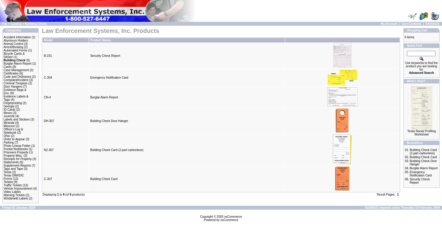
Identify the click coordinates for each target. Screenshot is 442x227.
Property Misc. (13, 155)
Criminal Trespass (16, 83)
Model (48, 40)
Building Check (36, 23)
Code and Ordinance (17, 76)
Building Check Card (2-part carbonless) (117, 150)
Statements (11, 162)
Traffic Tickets (13, 185)
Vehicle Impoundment (18, 188)
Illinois (8, 113)
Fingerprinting (13, 103)
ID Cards (9, 109)
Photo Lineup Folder (17, 145)
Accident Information (17, 37)
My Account (389, 23)
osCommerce (233, 216)
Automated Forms (15, 50)
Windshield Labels (16, 198)
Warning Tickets (14, 195)
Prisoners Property (16, 152)
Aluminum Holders (16, 40)
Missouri (9, 126)
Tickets (8, 182)
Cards (8, 66)
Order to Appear (14, 139)
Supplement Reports (17, 165)
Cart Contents (411, 23)
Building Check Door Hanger (109, 121)
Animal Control (13, 43)
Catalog (16, 23)
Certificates (11, 73)
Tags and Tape (13, 168)
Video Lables (12, 192)
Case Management (16, 70)
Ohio (7, 136)
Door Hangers (13, 86)
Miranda (9, 122)
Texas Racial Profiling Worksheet (421, 133)
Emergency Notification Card (109, 77)
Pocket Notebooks (16, 149)
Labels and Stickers (17, 119)
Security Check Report (105, 55)
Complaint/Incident (16, 80)
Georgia (9, 106)
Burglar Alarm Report (17, 63)
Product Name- (101, 40)
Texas (7, 172)
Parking (9, 142)
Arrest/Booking (13, 47)
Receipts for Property (18, 159)
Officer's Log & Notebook (13, 131)
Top (4, 23)
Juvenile (9, 116)
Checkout (432, 23)
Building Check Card (104, 179)
